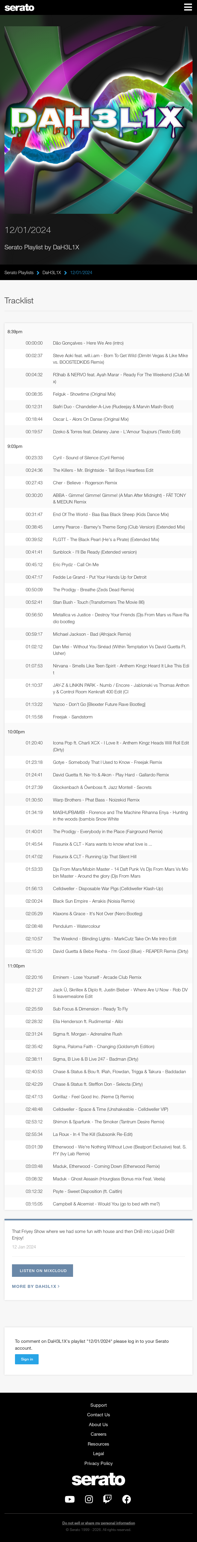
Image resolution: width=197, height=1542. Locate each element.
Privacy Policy (98, 1463)
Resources (98, 1443)
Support (98, 1405)
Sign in (27, 1359)
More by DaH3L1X (35, 1286)
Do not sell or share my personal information (98, 1523)
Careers (99, 1434)
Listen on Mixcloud (43, 1270)
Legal (98, 1453)
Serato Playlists (19, 272)
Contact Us (98, 1414)
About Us (98, 1424)
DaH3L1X (52, 272)
